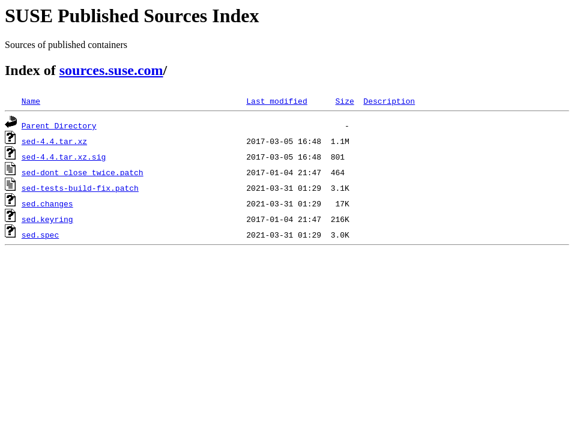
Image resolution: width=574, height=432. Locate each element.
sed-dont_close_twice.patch (83, 172)
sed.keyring (47, 219)
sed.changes (47, 203)
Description (389, 100)
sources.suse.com (111, 70)
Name (31, 100)
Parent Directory (59, 125)
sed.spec (40, 234)
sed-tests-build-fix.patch (80, 187)
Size (344, 100)
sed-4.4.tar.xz (54, 141)
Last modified (276, 100)
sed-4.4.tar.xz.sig (64, 156)
